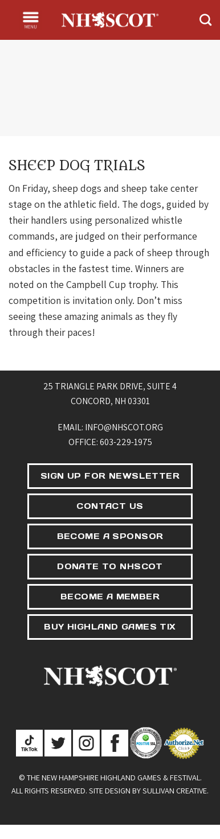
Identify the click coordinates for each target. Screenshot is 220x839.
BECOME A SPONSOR (110, 536)
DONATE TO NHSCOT (110, 566)
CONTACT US (109, 506)
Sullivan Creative (174, 790)
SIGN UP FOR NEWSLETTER (110, 476)
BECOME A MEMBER (110, 596)
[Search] (205, 19)
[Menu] (30, 20)
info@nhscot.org (124, 427)
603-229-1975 (126, 442)
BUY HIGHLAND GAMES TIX (110, 627)
